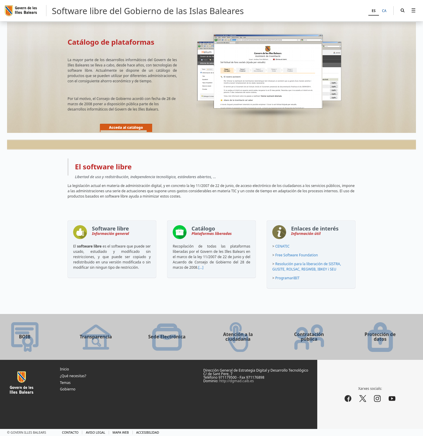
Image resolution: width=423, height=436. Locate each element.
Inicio (64, 369)
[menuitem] (413, 10)
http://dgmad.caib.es (236, 380)
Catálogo (212, 231)
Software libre (110, 231)
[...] (201, 267)
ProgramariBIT (287, 277)
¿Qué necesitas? (73, 375)
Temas (65, 382)
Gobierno (67, 389)
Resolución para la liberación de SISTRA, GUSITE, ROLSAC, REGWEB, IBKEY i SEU (306, 266)
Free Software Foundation (296, 255)
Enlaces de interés (315, 231)
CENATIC (282, 246)
